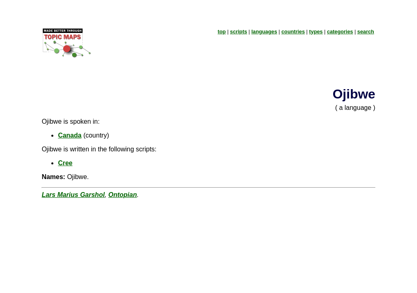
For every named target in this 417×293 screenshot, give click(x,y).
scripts (238, 31)
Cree (65, 163)
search (365, 31)
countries (293, 31)
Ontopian (122, 194)
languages (264, 31)
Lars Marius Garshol (73, 194)
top (221, 31)
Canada (69, 135)
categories (340, 31)
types (316, 31)
